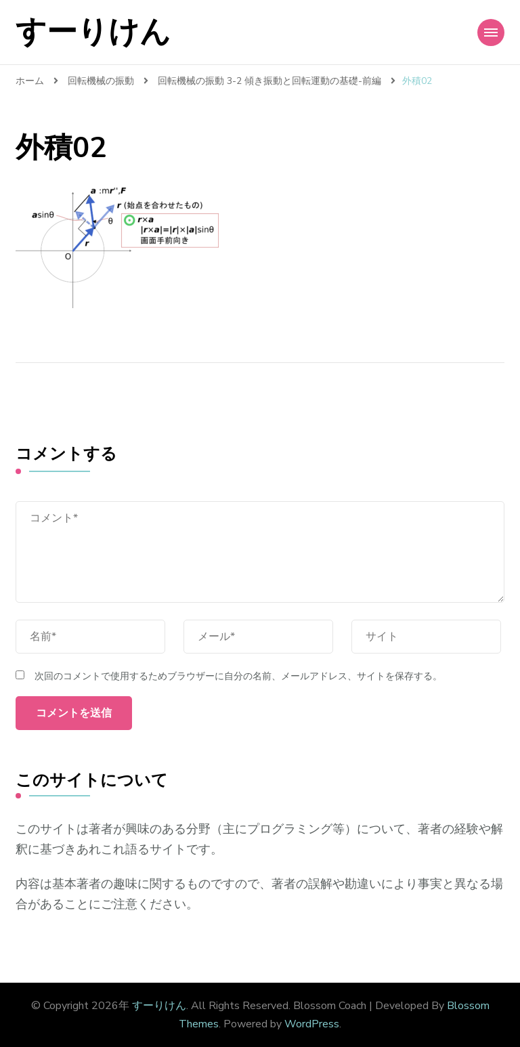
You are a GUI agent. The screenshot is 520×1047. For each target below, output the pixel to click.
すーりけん (93, 32)
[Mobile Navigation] (490, 32)
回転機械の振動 (101, 80)
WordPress (311, 1024)
